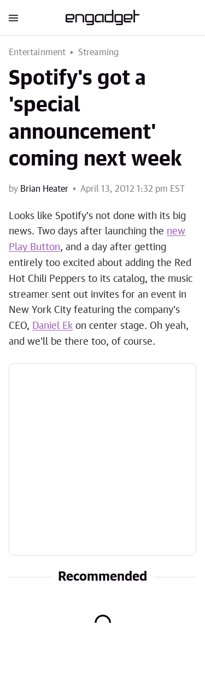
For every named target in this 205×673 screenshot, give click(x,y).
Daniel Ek (52, 326)
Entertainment (37, 52)
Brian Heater (44, 189)
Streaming (98, 52)
